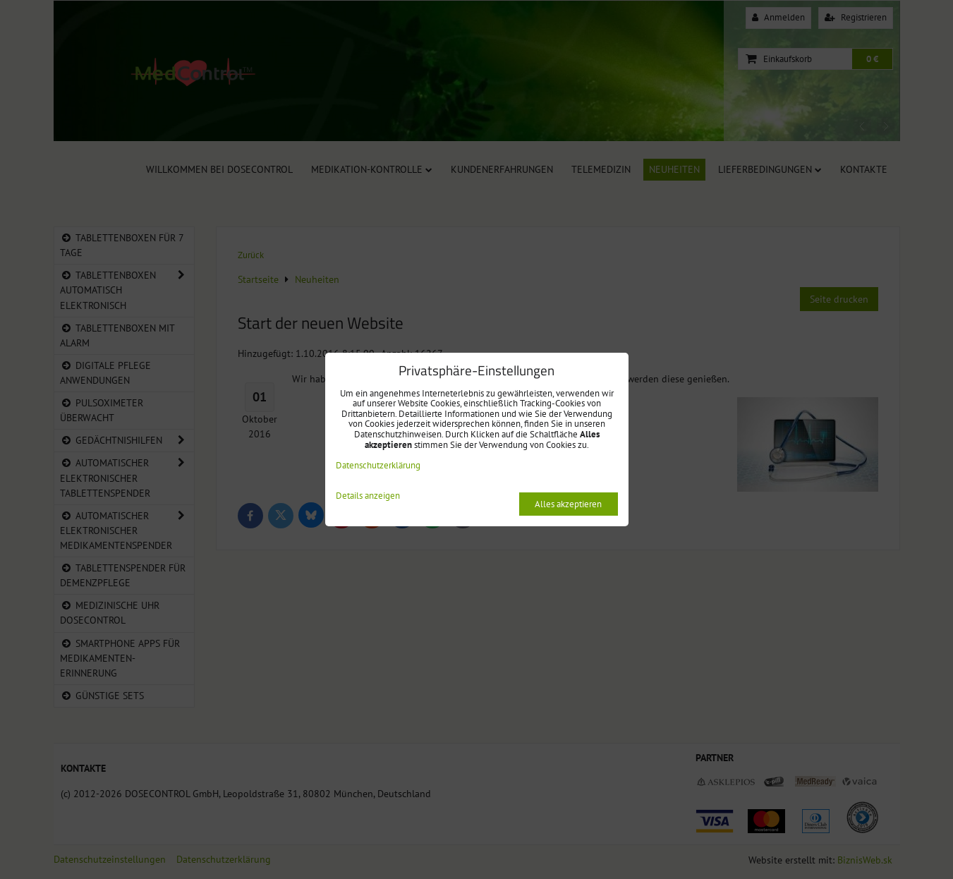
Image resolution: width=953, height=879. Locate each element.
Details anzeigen (368, 496)
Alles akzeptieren (568, 504)
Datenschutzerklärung (378, 465)
